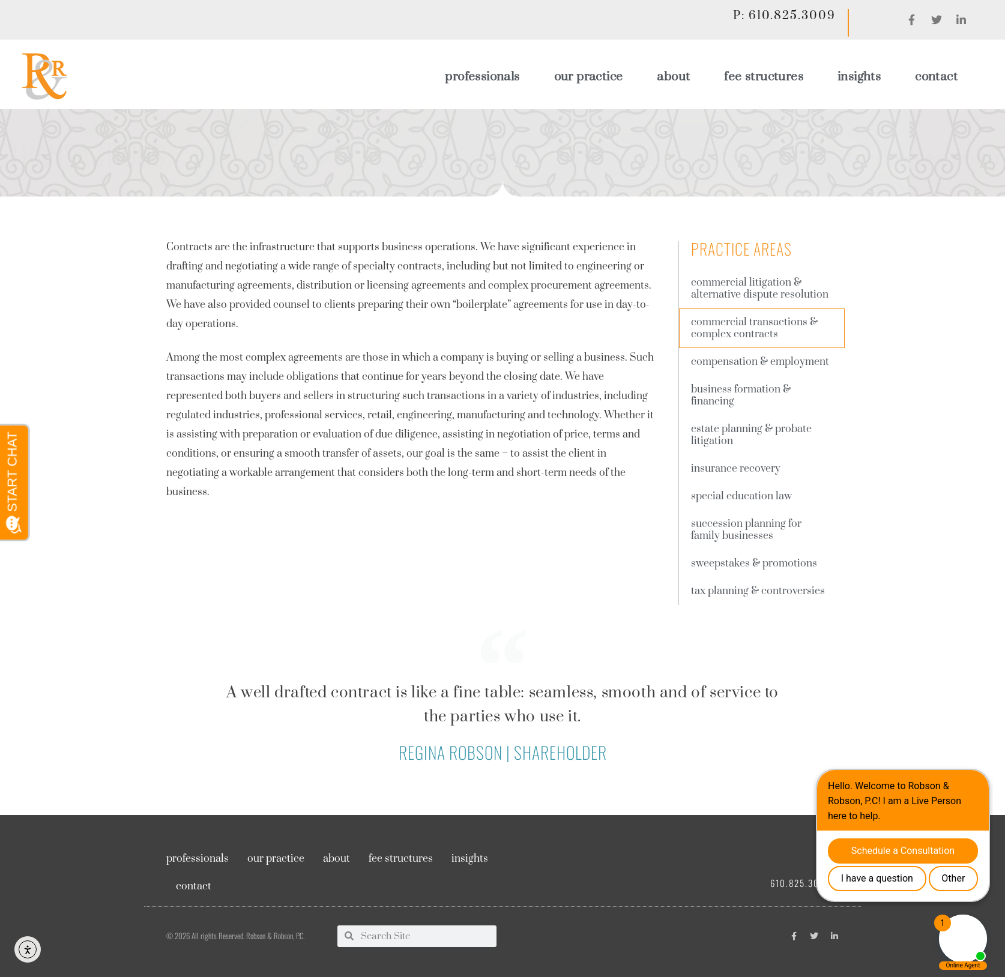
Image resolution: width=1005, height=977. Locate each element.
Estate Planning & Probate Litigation (751, 435)
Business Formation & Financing (741, 395)
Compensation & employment (760, 361)
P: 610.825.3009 (784, 15)
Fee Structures (763, 77)
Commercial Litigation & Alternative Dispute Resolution (759, 288)
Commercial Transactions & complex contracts (754, 328)
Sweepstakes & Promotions (754, 563)
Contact (936, 77)
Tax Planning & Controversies (758, 591)
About (673, 77)
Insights (859, 77)
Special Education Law (741, 496)
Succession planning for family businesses (746, 530)
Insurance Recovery (735, 468)
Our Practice (588, 77)
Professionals (482, 77)
